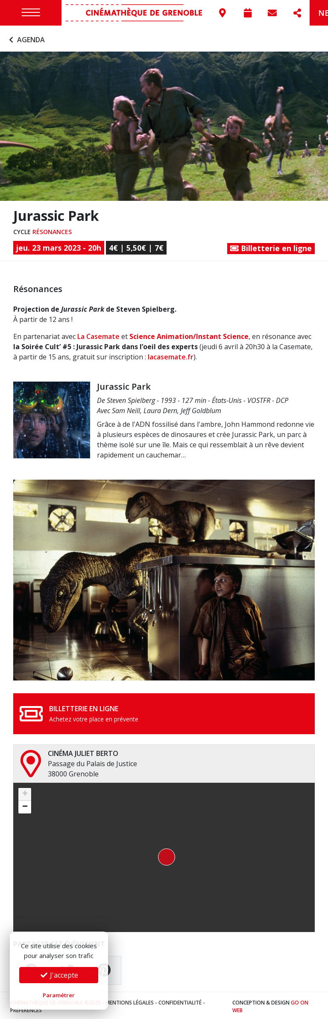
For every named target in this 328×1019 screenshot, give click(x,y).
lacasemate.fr (170, 355)
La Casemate (98, 334)
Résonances (52, 230)
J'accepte (59, 975)
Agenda (26, 37)
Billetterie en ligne (271, 246)
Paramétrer (59, 995)
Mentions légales (129, 1000)
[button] (164, 855)
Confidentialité (180, 1000)
